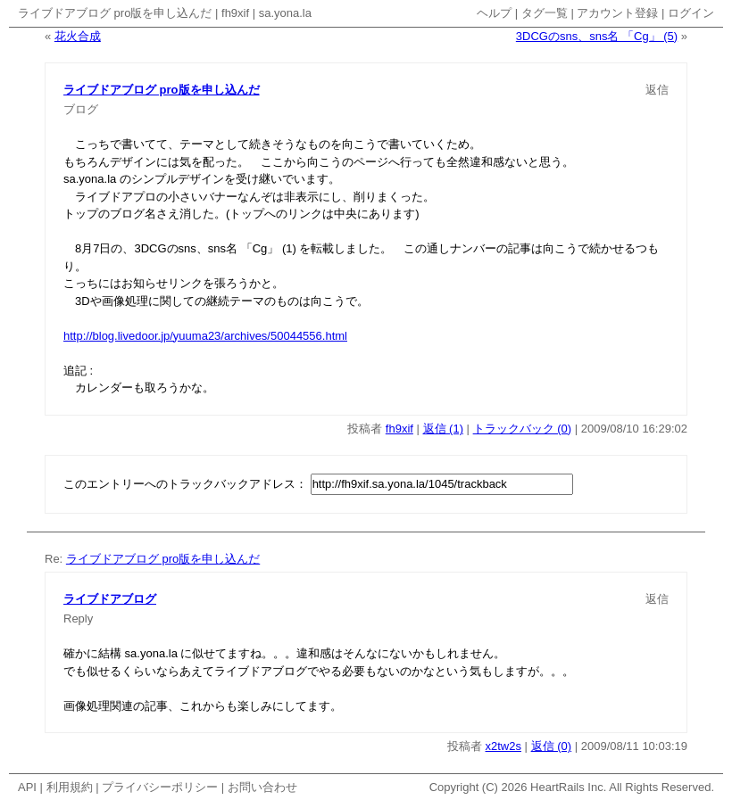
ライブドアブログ (109, 599)
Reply (78, 618)
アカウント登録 (617, 13)
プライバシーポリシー (160, 787)
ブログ (80, 109)
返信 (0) (551, 746)
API (27, 787)
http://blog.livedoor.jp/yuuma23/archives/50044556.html (205, 335)
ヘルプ (494, 13)
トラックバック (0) (522, 428)
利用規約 (69, 787)
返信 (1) (443, 428)
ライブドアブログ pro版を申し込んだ (115, 13)
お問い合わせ (262, 787)
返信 (657, 89)
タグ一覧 (544, 13)
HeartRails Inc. (568, 787)
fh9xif (235, 13)
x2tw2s (503, 746)
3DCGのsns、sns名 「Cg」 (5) (597, 36)
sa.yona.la (285, 13)
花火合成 (77, 36)
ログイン (691, 13)
